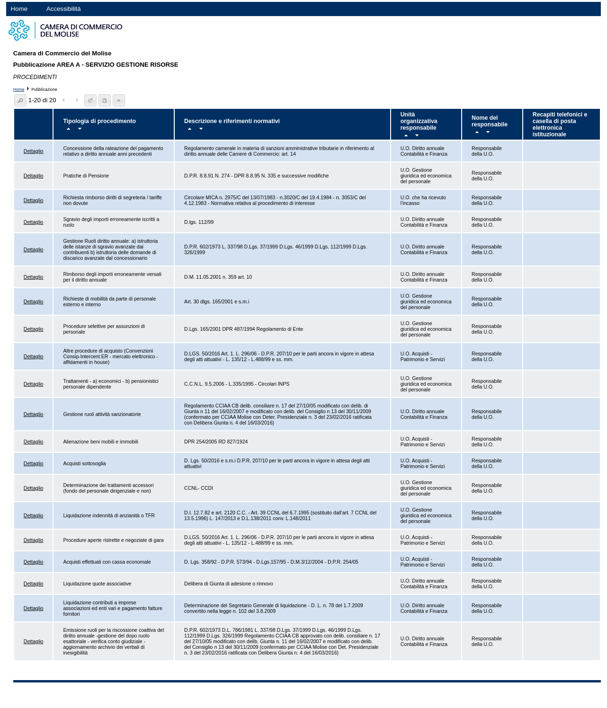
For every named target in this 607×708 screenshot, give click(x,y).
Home (19, 8)
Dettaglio (34, 151)
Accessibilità (63, 8)
